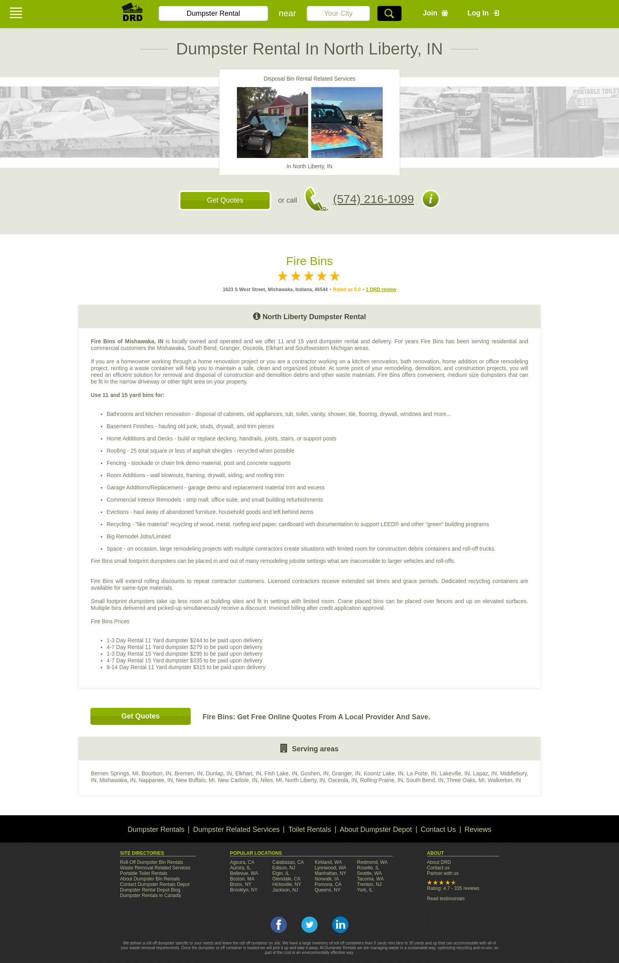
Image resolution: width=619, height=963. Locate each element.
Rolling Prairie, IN (381, 780)
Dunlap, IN (219, 773)
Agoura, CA (242, 862)
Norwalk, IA (327, 879)
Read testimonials (446, 898)
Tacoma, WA (370, 879)
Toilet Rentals (309, 829)
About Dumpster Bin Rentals (150, 879)
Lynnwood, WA (330, 868)
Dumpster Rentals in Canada (150, 895)
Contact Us (438, 829)
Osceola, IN (342, 780)
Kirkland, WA (328, 862)
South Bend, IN (425, 780)
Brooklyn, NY (243, 890)
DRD (132, 14)
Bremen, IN (188, 773)
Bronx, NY (240, 884)
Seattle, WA (369, 873)
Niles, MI (271, 780)
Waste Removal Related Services (155, 868)
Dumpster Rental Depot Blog (150, 890)
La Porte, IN (421, 773)
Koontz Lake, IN (383, 773)
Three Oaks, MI (465, 780)
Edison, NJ (283, 868)
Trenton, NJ (369, 884)
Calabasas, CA (288, 862)
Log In (478, 13)
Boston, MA (242, 879)
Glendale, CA (286, 879)
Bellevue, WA (244, 873)
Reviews (478, 829)
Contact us (438, 868)
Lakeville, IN (455, 773)
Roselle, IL (368, 868)
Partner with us (443, 873)
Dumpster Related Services (236, 829)
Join (430, 13)
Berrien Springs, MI (115, 773)
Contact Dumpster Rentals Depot (154, 884)
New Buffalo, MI (195, 780)
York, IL (365, 890)
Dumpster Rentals (156, 829)
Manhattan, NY (330, 873)
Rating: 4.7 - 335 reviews (453, 888)
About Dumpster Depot (376, 829)
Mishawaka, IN (117, 780)
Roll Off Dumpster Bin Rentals (151, 862)
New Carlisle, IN (237, 780)
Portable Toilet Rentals (143, 873)
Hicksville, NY (286, 884)
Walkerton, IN (504, 780)
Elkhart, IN (248, 773)
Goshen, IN (314, 773)
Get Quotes (225, 200)
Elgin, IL (280, 873)
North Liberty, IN (305, 780)
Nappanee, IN (156, 780)
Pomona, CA (328, 884)
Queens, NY (327, 890)
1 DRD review (381, 289)
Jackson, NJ (285, 890)
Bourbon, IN (156, 773)
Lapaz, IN (485, 773)
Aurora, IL (240, 868)
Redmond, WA (372, 862)
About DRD (439, 862)
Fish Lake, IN (280, 773)
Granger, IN (346, 773)
